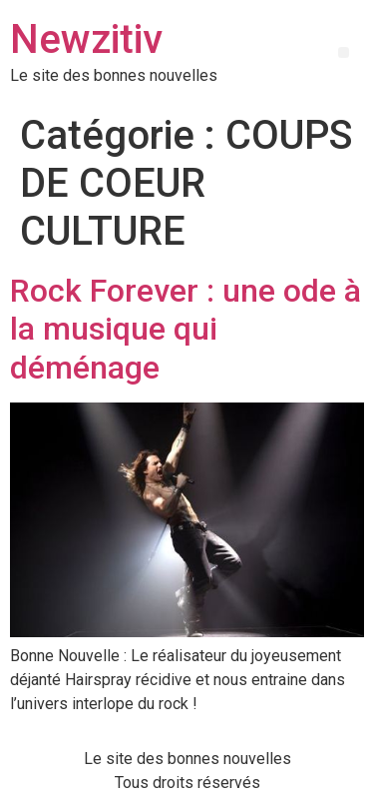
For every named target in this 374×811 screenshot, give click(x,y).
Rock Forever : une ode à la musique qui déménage (185, 329)
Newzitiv (86, 39)
